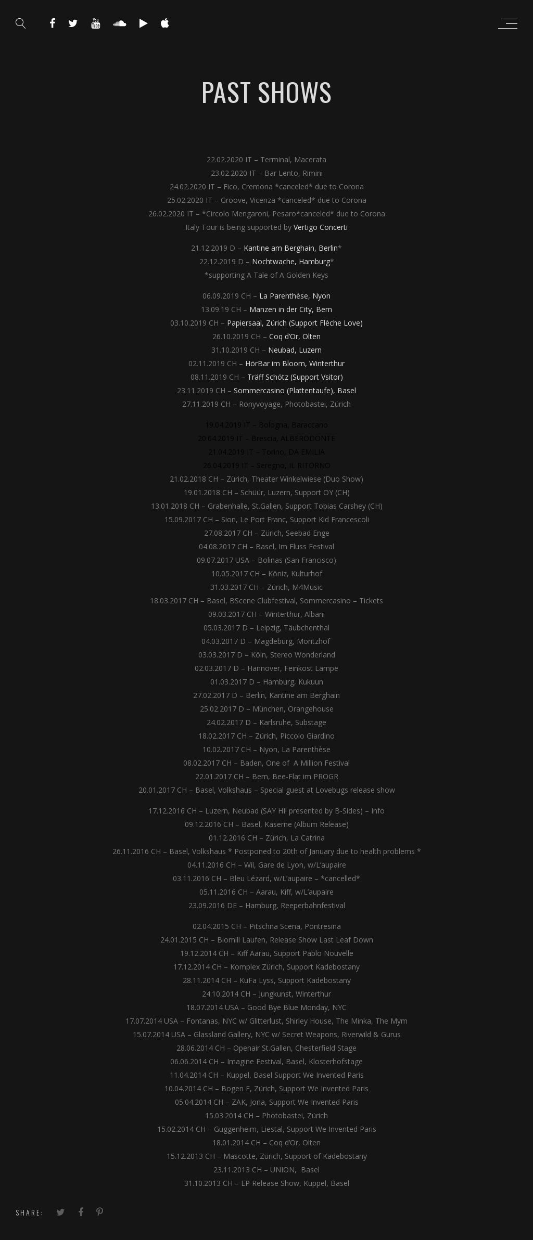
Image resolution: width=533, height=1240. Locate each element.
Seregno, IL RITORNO (294, 465)
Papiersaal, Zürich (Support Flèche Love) (295, 323)
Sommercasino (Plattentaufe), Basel (295, 390)
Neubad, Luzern (295, 350)
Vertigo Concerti (321, 227)
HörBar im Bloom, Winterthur (295, 363)
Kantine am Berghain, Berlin (291, 248)
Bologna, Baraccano (293, 425)
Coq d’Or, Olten (295, 336)
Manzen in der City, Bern (290, 309)
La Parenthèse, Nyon (295, 296)
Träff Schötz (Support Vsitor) (295, 377)
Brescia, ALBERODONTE (293, 438)
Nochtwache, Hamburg (291, 261)
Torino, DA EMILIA (293, 452)
